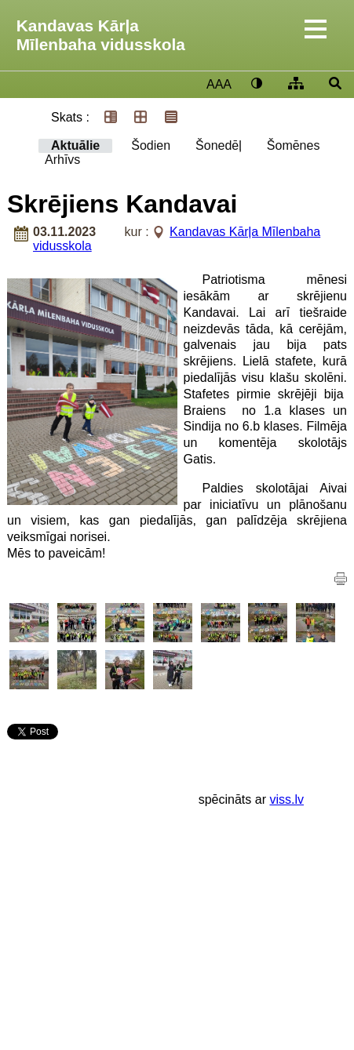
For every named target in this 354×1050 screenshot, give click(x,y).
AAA (219, 84)
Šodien (150, 145)
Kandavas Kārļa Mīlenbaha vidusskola (100, 34)
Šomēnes (293, 145)
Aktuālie (75, 145)
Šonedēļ (218, 145)
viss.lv (286, 799)
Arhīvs (62, 159)
